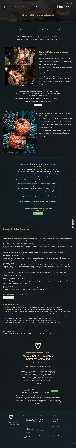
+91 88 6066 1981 (8, 297)
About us (49, 176)
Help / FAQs (55, 419)
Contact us (38, 105)
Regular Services (42, 425)
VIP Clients (41, 423)
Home (10, 6)
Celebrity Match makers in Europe (13, 322)
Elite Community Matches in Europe (58, 316)
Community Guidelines (57, 435)
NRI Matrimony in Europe (47, 311)
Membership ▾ (26, 6)
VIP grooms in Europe (56, 322)
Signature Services (43, 426)
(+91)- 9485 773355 (9, 3)
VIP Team (65, 121)
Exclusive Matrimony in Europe (46, 318)
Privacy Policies (56, 430)
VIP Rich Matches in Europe (30, 318)
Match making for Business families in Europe (15, 309)
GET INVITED (54, 391)
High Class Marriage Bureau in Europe (35, 307)
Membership (46, 127)
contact (24, 289)
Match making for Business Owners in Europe (15, 311)
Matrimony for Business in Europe (36, 309)
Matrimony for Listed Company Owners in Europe (36, 316)
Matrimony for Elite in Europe (12, 313)
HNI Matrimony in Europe (33, 311)
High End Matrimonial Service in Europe (61, 313)
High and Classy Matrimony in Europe (13, 318)
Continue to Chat (38, 213)
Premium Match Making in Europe (42, 313)
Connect (35, 6)
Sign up (68, 6)
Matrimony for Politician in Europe (49, 320)
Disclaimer (55, 433)
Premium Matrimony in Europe (53, 307)
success (61, 123)
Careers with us (56, 423)
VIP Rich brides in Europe (43, 322)
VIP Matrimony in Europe (26, 313)
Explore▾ (17, 6)
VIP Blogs (41, 433)
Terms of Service (56, 432)
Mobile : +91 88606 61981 (11, 334)
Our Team (41, 421)
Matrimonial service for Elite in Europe (14, 316)
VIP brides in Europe (9, 324)
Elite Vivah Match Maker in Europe (31, 320)
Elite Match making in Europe (62, 311)
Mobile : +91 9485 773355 (25, 334)
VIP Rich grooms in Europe (29, 322)
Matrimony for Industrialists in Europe (55, 309)
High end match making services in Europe (14, 307)
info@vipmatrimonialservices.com (46, 334)
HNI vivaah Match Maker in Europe (13, 320)
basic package (12, 260)
